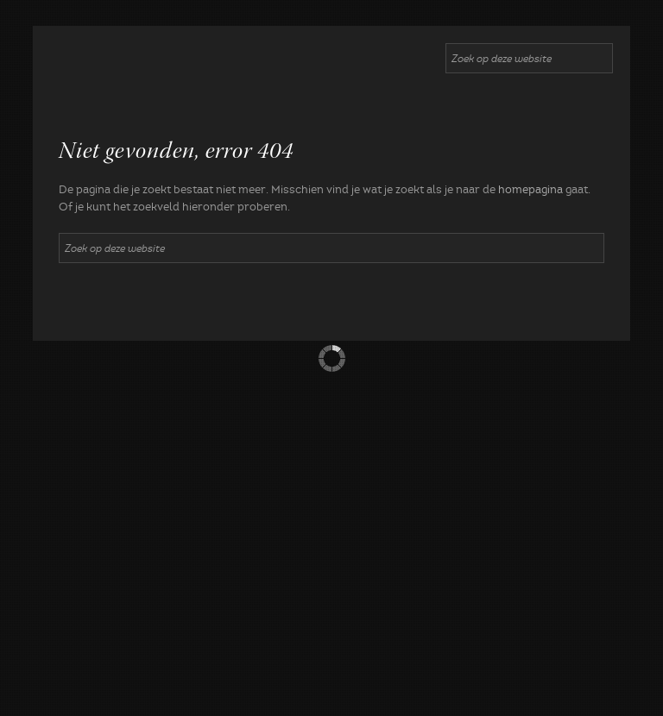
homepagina (530, 190)
